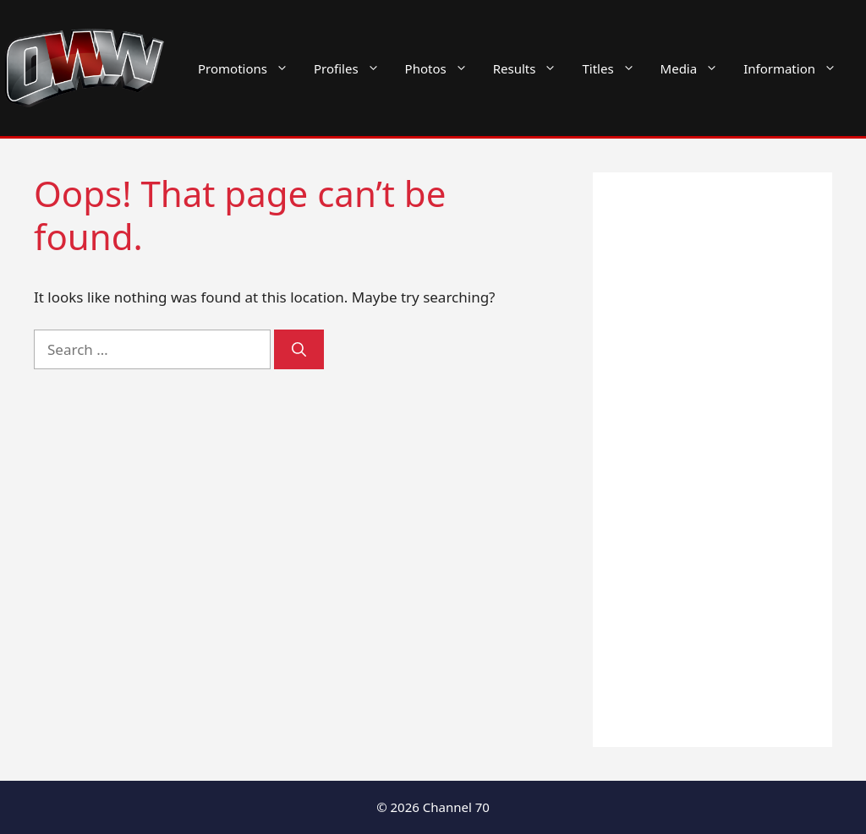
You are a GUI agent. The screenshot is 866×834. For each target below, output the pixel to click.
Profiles (353, 68)
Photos (442, 68)
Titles (614, 68)
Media (696, 68)
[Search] (299, 350)
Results (531, 68)
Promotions (249, 68)
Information (796, 68)
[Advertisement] (712, 459)
